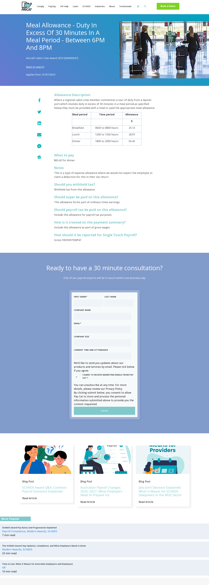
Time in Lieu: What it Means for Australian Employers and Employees (37, 564)
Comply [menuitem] (40, 6)
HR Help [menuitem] (64, 6)
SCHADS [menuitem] (87, 6)
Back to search (35, 67)
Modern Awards (36, 531)
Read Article (29, 498)
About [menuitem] (112, 6)
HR (4, 567)
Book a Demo (168, 6)
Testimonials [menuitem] (125, 6)
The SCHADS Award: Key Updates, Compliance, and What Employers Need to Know (44, 545)
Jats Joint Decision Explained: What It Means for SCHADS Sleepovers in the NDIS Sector (160, 491)
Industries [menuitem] (100, 6)
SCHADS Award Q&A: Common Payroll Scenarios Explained (44, 489)
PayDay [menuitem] (52, 6)
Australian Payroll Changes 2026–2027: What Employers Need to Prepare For (101, 491)
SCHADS (52, 531)
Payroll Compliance (14, 531)
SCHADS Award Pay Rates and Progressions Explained (29, 527)
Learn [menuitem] (75, 6)
